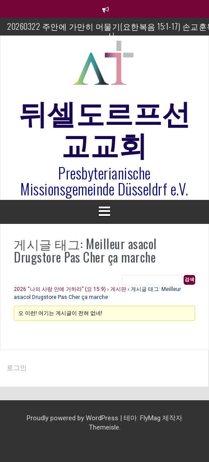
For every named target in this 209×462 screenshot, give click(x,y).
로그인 (17, 368)
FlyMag (150, 418)
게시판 (118, 289)
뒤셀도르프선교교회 (105, 127)
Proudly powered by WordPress (73, 418)
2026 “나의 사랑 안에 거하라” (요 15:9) (60, 289)
